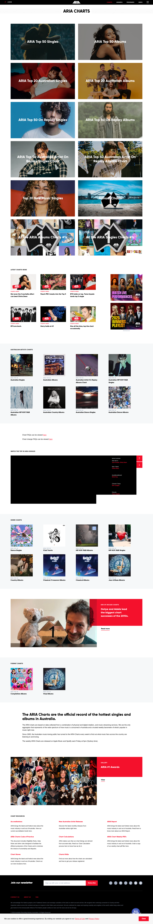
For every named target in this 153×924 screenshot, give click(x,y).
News (140, 2)
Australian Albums (50, 380)
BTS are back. (16, 326)
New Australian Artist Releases (71, 822)
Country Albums (17, 580)
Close (144, 919)
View (103, 780)
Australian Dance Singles (85, 412)
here (44, 435)
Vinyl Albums (48, 694)
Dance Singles (16, 550)
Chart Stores (16, 854)
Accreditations (16, 822)
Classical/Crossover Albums (54, 580)
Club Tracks (48, 550)
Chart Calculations (66, 837)
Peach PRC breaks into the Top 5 (53, 294)
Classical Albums (82, 580)
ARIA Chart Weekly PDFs (116, 837)
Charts (109, 2)
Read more (105, 629)
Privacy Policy (94, 919)
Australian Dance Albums (118, 412)
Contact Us (15, 897)
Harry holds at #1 (47, 326)
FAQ (37, 897)
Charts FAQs (64, 854)
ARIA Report (112, 822)
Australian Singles (18, 380)
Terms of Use (80, 919)
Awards (119, 2)
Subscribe (92, 883)
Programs (130, 2)
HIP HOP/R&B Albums (84, 550)
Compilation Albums (19, 694)
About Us (27, 897)
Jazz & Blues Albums (117, 580)
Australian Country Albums (53, 412)
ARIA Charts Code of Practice (22, 837)
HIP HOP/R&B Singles (117, 550)
